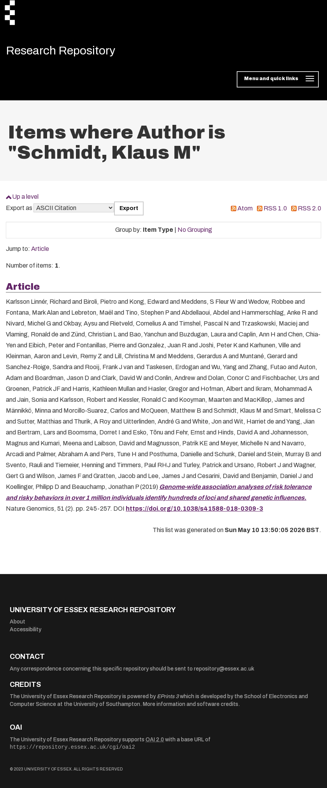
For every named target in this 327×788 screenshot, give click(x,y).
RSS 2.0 (309, 208)
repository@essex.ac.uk (224, 669)
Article (40, 248)
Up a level (25, 196)
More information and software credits (190, 704)
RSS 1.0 (275, 208)
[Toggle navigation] (278, 79)
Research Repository (60, 50)
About (17, 622)
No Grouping (195, 229)
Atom (245, 208)
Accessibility (25, 629)
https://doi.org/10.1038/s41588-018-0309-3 (194, 508)
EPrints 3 (168, 696)
